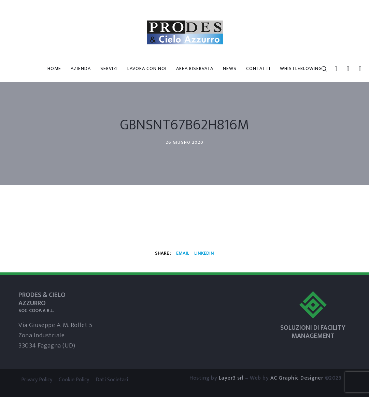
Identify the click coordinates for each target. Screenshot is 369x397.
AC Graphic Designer (297, 378)
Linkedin (204, 253)
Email (182, 253)
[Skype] (345, 68)
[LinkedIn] (333, 68)
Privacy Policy (36, 379)
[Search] (321, 68)
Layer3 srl (231, 378)
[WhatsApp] (358, 68)
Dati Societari (112, 379)
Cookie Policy (74, 379)
